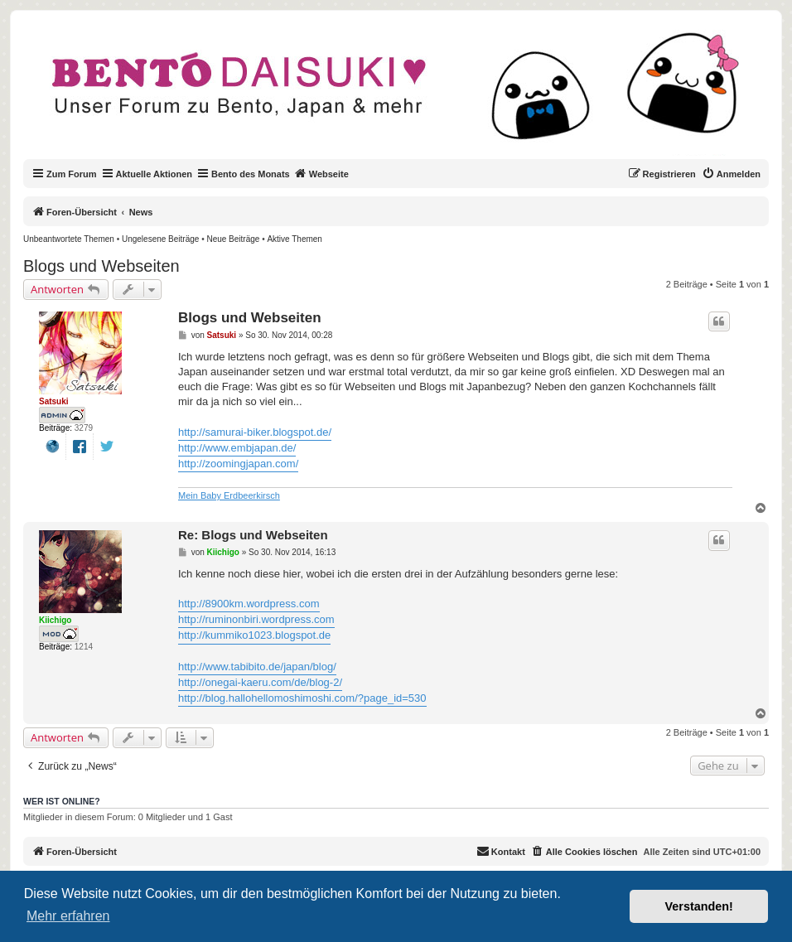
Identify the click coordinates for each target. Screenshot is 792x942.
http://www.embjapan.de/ (237, 448)
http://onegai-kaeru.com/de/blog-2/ (260, 682)
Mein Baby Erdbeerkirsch (229, 495)
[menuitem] (731, 174)
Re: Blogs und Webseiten (253, 535)
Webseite (321, 173)
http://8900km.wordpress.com (249, 603)
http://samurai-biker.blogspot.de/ (254, 432)
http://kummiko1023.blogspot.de (254, 635)
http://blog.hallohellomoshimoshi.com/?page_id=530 (302, 698)
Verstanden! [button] (699, 906)
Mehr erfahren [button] (68, 916)
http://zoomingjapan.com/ (238, 463)
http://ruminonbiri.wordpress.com (256, 619)
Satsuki (54, 401)
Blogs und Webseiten (101, 266)
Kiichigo (55, 620)
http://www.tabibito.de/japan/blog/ (257, 666)
